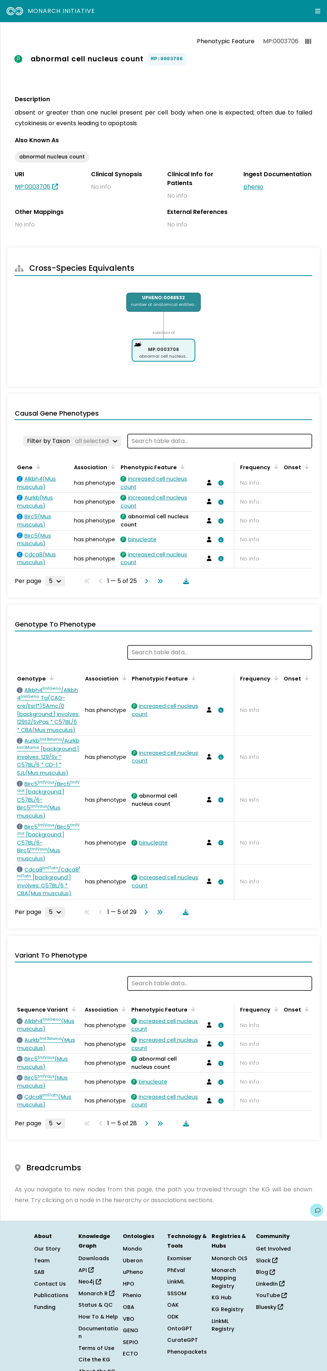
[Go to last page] (158, 581)
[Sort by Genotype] (50, 678)
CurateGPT (182, 1340)
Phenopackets (187, 1351)
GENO (130, 1330)
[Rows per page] (55, 581)
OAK (173, 1305)
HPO (128, 1284)
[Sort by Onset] (305, 466)
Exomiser (179, 1258)
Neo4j (89, 1281)
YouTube (271, 1295)
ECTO (130, 1353)
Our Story (47, 1248)
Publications (51, 1295)
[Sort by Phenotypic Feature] (181, 466)
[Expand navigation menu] (318, 11)
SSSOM (176, 1293)
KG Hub (222, 1297)
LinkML (175, 1281)
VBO (128, 1319)
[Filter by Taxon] (72, 441)
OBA (128, 1307)
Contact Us (50, 1284)
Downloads (93, 1258)
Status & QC (95, 1305)
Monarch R (96, 1293)
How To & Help (98, 1316)
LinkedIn (270, 1284)
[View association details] (220, 483)
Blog (265, 1272)
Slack (266, 1260)
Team (42, 1260)
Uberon (133, 1260)
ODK (173, 1316)
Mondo (132, 1248)
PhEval (176, 1270)
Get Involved (273, 1248)
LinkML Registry (223, 1325)
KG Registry (227, 1309)
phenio (253, 187)
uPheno (133, 1272)
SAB (39, 1272)
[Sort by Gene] (37, 466)
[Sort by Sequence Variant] (72, 1009)
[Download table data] (184, 581)
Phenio (132, 1295)
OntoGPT (179, 1328)
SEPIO (130, 1342)
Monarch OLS (229, 1258)
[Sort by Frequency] (274, 466)
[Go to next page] (145, 581)
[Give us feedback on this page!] (316, 1210)
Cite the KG (94, 1359)
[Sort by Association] (111, 466)
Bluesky (269, 1307)
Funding (44, 1307)
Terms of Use (96, 1348)
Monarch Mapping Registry (224, 1278)
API (86, 1270)
